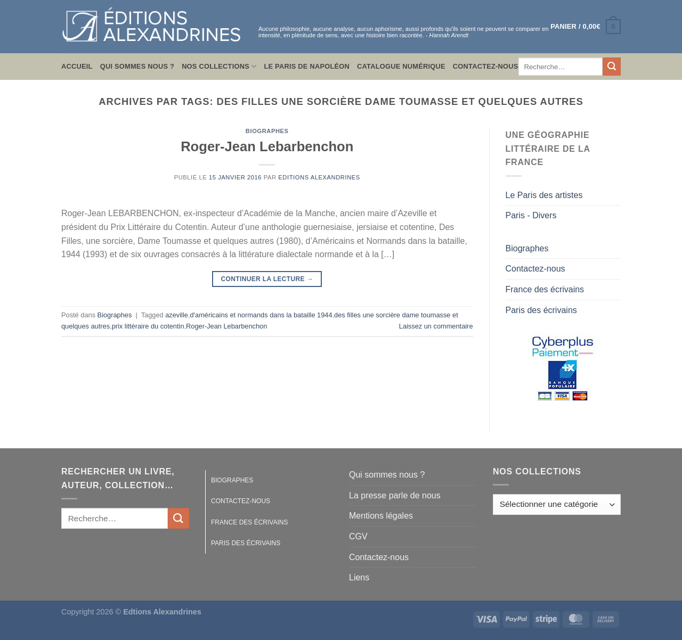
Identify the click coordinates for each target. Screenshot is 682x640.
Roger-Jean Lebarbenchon (267, 146)
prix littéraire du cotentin (148, 326)
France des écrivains (545, 289)
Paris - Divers (531, 215)
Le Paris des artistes (544, 195)
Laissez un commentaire (436, 326)
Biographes (267, 131)
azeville (176, 315)
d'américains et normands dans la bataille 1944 (261, 315)
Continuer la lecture (267, 279)
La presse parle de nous (395, 495)
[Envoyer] (612, 67)
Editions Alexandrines (319, 177)
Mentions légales (381, 515)
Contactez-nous (485, 66)
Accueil (77, 66)
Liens (359, 577)
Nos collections (219, 66)
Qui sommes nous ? (137, 66)
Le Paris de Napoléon (307, 66)
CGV (358, 536)
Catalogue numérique (401, 66)
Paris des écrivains (541, 310)
